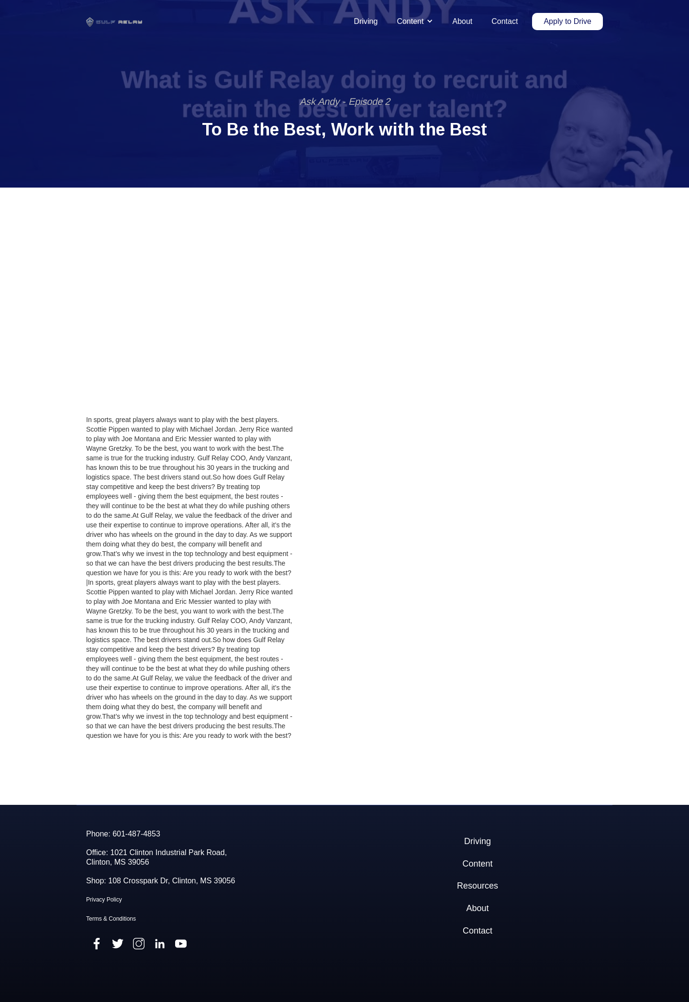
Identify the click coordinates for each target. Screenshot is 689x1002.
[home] (114, 22)
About (462, 21)
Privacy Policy (104, 899)
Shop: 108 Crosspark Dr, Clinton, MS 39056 (160, 881)
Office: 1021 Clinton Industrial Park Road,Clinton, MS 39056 (156, 857)
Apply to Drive (567, 21)
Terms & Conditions (111, 918)
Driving (366, 21)
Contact (504, 21)
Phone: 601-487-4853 (123, 834)
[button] (415, 21)
